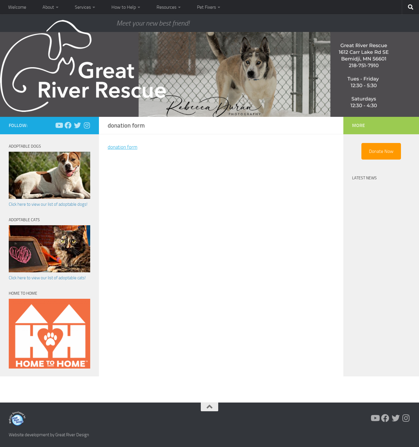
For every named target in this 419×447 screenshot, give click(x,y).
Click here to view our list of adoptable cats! (47, 277)
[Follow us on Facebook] (68, 125)
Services (83, 7)
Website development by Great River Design (49, 434)
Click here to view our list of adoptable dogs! (48, 204)
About (48, 7)
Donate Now (381, 151)
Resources (166, 7)
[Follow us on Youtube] (58, 125)
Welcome (17, 7)
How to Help (123, 7)
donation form (123, 147)
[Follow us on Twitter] (77, 125)
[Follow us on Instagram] (86, 125)
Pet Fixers (206, 7)
